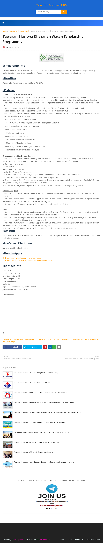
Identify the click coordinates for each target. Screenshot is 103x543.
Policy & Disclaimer (93, 539)
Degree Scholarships (91, 339)
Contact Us (79, 539)
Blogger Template (43, 539)
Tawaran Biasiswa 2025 (51, 5)
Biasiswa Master (66, 339)
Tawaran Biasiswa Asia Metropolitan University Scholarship (37, 442)
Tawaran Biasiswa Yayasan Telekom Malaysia (32, 382)
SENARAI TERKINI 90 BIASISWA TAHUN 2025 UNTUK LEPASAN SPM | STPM (41, 432)
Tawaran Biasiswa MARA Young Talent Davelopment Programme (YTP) (41, 392)
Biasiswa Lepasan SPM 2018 (49, 339)
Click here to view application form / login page (22, 258)
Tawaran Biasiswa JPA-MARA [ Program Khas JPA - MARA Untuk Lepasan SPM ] (44, 402)
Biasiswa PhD (78, 339)
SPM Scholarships (9, 342)
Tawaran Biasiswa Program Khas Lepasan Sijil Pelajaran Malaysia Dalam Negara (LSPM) (48, 412)
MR (7, 47)
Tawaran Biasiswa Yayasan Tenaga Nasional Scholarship (36, 372)
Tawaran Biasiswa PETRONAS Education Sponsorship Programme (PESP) (42, 422)
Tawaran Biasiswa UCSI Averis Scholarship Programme (35, 452)
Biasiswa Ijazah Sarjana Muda (19, 31)
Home (5, 31)
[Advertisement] (51, 314)
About (70, 539)
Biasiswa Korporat (31, 339)
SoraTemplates (17, 539)
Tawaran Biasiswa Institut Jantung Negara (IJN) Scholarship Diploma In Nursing (44, 462)
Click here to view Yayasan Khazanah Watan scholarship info (27, 260)
